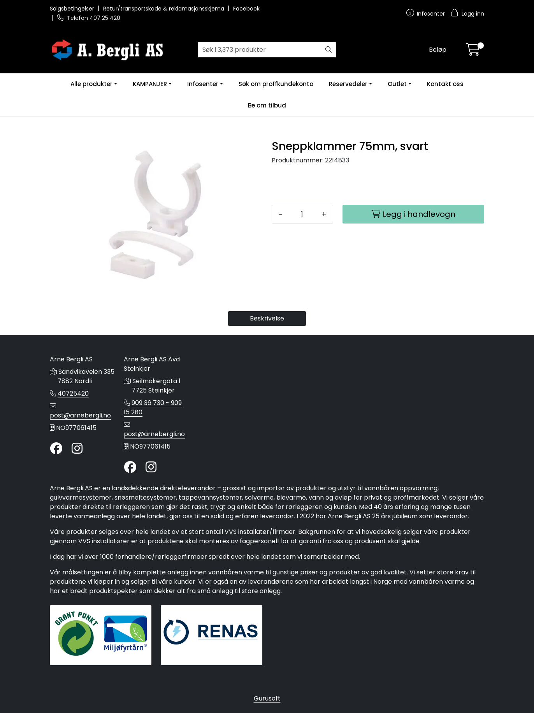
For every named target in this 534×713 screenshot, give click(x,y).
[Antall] (301, 214)
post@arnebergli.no (80, 415)
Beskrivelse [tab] (267, 318)
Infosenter (202, 84)
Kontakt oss (445, 84)
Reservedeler (348, 84)
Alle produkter (91, 84)
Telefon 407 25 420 (88, 18)
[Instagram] (77, 449)
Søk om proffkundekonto (276, 84)
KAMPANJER (150, 84)
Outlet (397, 84)
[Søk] (259, 50)
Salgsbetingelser (73, 8)
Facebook (246, 8)
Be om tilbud (267, 105)
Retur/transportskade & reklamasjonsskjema (164, 8)
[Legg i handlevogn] (413, 214)
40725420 (73, 393)
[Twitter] (56, 449)
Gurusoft (267, 698)
